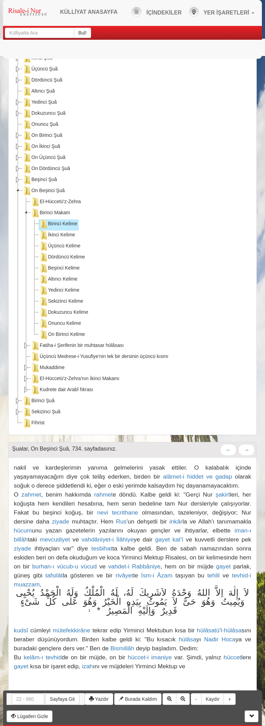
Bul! (82, 33)
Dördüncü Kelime (62, 257)
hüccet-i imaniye (150, 657)
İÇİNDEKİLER (156, 12)
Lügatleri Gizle (29, 716)
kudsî (21, 630)
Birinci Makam (50, 213)
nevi (102, 512)
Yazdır (99, 699)
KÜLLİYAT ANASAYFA (89, 12)
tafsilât (54, 575)
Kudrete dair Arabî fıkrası (62, 390)
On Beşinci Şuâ (43, 191)
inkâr (176, 521)
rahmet (103, 494)
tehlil (213, 575)
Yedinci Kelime (59, 290)
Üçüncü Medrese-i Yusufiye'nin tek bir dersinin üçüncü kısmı (99, 357)
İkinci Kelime (57, 235)
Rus (121, 521)
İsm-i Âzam (157, 575)
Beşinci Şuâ (39, 180)
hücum (23, 530)
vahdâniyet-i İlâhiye (107, 539)
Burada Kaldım (138, 699)
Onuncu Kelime (60, 324)
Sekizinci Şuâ (41, 412)
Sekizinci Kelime (61, 302)
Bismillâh (122, 648)
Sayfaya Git (62, 699)
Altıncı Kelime (58, 279)
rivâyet (124, 575)
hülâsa (187, 639)
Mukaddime (48, 368)
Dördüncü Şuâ (42, 80)
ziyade (60, 521)
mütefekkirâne (71, 630)
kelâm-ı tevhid (42, 657)
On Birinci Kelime (62, 335)
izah (87, 666)
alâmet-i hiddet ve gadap (197, 476)
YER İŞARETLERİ (221, 12)
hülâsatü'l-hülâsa (219, 630)
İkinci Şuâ (37, 58)
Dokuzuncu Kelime (63, 313)
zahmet (31, 494)
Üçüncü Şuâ (40, 69)
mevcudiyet (55, 539)
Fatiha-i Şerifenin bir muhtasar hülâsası (77, 346)
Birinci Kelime (58, 224)
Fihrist (33, 423)
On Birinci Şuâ (42, 136)
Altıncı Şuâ (38, 91)
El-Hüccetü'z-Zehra (56, 202)
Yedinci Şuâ (39, 102)
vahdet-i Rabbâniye (134, 566)
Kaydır (212, 699)
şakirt (223, 494)
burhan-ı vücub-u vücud (64, 566)
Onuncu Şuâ (40, 125)
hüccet (232, 657)
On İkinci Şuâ (41, 147)
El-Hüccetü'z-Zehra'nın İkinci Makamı (75, 379)
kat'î (178, 539)
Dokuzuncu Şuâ (44, 114)
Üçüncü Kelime (59, 246)
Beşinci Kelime (59, 268)
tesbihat (101, 548)
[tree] (132, 242)
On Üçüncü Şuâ (44, 158)
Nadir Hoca (220, 639)
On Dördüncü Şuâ (46, 169)
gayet (162, 539)
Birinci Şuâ (38, 401)
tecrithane (125, 512)
